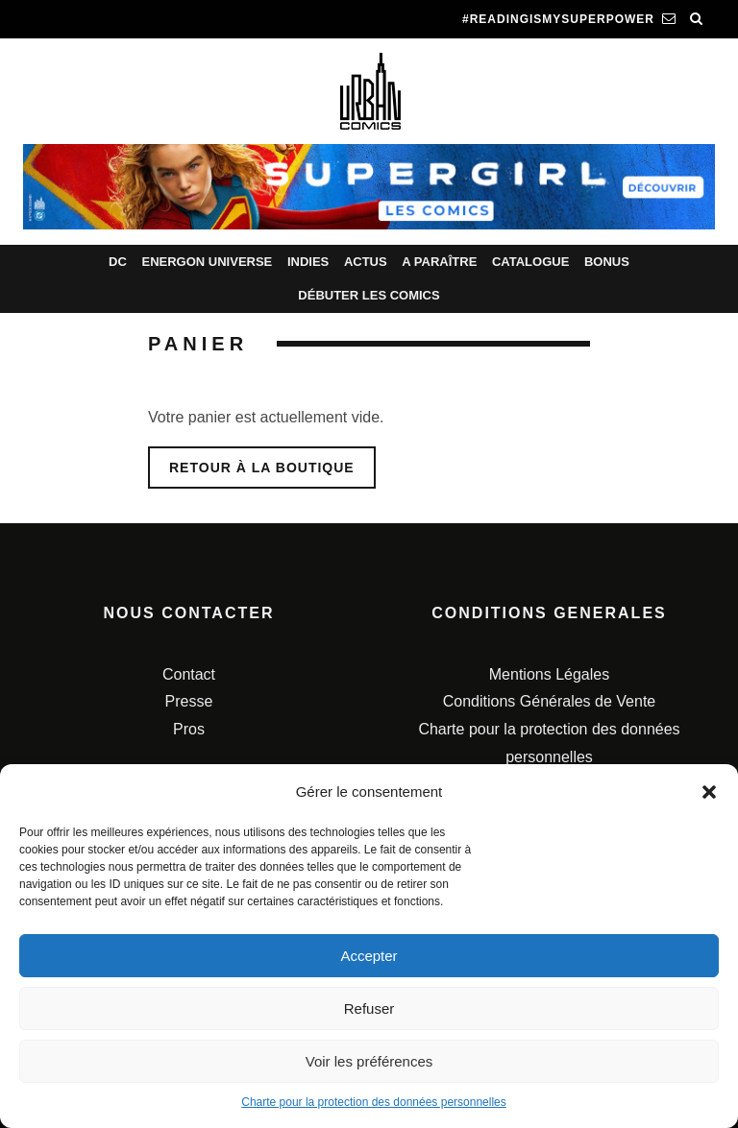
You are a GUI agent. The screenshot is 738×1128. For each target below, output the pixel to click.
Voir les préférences (369, 1061)
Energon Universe (206, 261)
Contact (188, 674)
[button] (709, 792)
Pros (189, 729)
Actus (365, 261)
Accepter (368, 956)
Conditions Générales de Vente (549, 701)
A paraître (439, 261)
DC (118, 261)
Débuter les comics (368, 295)
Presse (189, 701)
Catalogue (530, 261)
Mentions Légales (549, 674)
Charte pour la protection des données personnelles (373, 1102)
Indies (308, 261)
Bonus (606, 261)
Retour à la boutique (262, 467)
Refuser (369, 1008)
